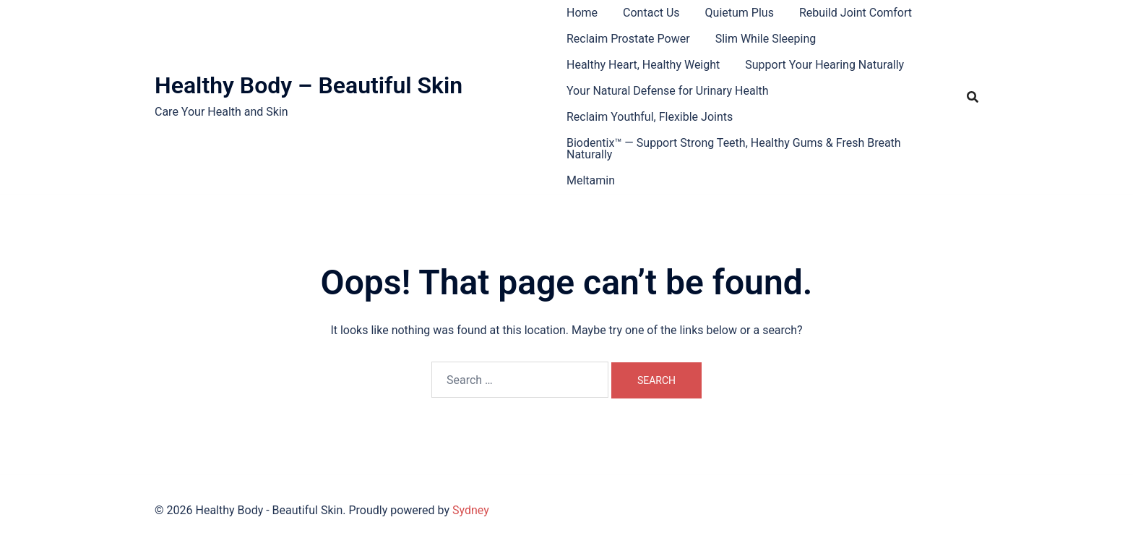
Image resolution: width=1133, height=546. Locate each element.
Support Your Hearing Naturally (824, 65)
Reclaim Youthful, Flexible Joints (649, 117)
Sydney (470, 510)
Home (582, 13)
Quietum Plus (739, 13)
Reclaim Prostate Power (628, 39)
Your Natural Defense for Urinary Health (667, 91)
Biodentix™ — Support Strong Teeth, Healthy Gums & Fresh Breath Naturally (733, 148)
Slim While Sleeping (766, 39)
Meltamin (590, 180)
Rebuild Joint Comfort (855, 13)
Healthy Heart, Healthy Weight (643, 65)
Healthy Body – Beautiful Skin (308, 85)
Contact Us (651, 13)
